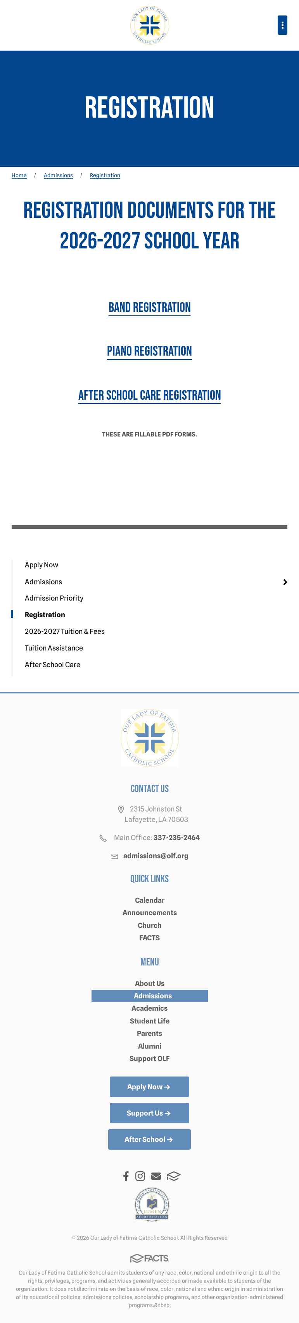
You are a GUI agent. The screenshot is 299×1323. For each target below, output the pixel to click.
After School (149, 1140)
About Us (149, 983)
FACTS (149, 938)
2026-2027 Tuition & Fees (65, 631)
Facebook (126, 1176)
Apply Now (41, 565)
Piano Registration (149, 351)
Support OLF (150, 1058)
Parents (149, 1033)
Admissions (43, 582)
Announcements (150, 913)
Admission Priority (54, 598)
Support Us (149, 1113)
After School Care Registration (149, 395)
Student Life (149, 1021)
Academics (149, 1008)
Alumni (149, 1046)
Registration (45, 615)
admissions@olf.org (155, 856)
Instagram (140, 1176)
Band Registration (150, 308)
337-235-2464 (177, 838)
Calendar (149, 900)
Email (156, 1176)
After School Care (52, 665)
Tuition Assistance (54, 648)
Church (150, 925)
